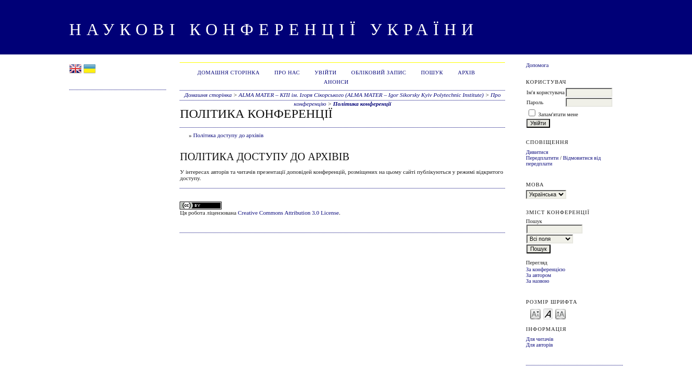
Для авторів (539, 345)
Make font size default (548, 313)
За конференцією (545, 269)
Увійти (325, 72)
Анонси (336, 82)
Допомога (537, 65)
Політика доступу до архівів (228, 135)
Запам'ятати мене (558, 114)
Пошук (432, 72)
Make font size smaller (535, 313)
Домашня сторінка (228, 72)
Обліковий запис (379, 72)
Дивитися (537, 152)
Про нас (287, 72)
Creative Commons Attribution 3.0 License (288, 212)
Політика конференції (362, 104)
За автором (538, 275)
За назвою (538, 281)
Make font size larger (560, 313)
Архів (466, 72)
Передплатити (542, 158)
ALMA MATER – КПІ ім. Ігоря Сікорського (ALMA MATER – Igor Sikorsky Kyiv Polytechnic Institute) (361, 95)
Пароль (534, 102)
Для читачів (539, 339)
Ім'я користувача (545, 92)
